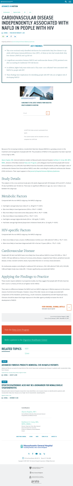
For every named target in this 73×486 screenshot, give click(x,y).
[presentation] (36, 122)
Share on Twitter (7, 36)
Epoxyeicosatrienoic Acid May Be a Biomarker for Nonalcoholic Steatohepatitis (32, 386)
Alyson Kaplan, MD (7, 160)
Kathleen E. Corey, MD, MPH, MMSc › (30, 423)
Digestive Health (16, 12)
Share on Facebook (11, 36)
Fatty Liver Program (30, 163)
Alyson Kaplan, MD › (29, 412)
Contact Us (54, 436)
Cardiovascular (6, 12)
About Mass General (21, 436)
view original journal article (53, 307)
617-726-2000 (47, 458)
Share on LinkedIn (15, 36)
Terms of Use (45, 436)
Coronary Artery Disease (13, 372)
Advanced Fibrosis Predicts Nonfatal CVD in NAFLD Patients (30, 365)
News (37, 436)
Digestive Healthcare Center (35, 339)
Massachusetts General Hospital (7, 1)
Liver (30, 12)
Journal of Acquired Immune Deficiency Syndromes (23, 41)
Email (25, 113)
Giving (31, 436)
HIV (24, 12)
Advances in (10, 6)
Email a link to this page (3, 36)
